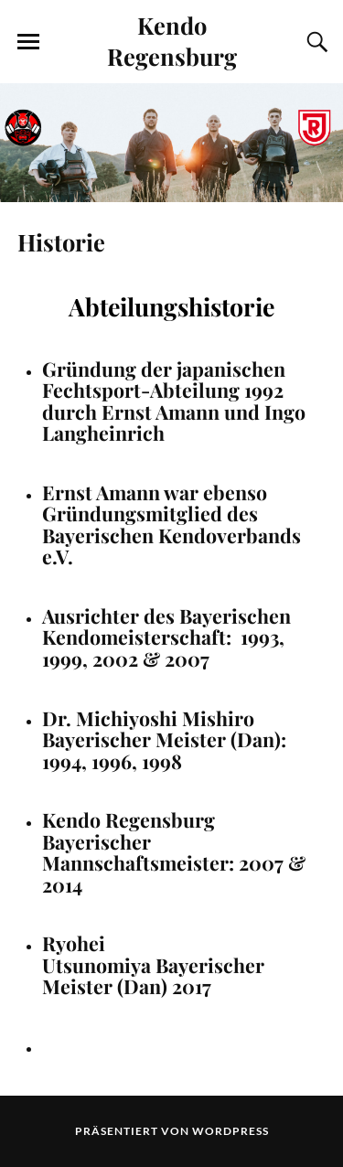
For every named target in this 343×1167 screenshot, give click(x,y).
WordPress (230, 1131)
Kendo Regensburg (172, 40)
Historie (61, 241)
